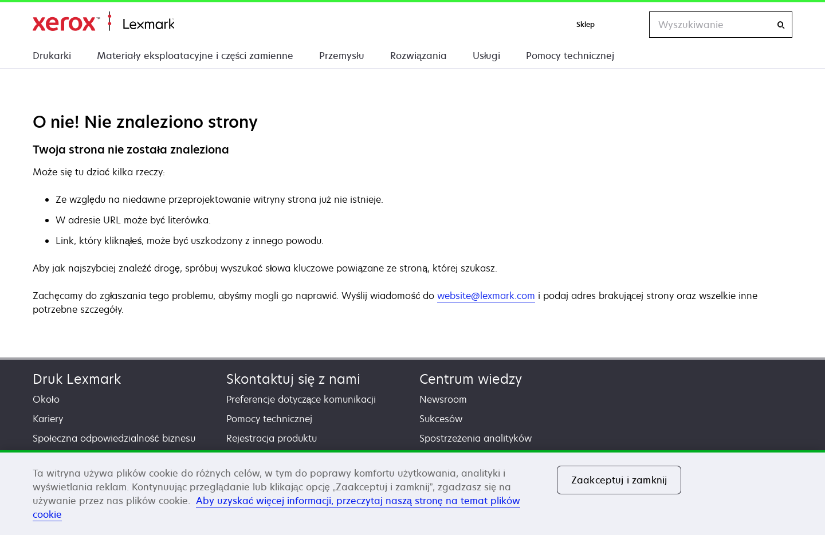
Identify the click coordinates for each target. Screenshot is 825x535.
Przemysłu (341, 55)
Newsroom (443, 399)
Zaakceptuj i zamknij (619, 480)
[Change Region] (628, 24)
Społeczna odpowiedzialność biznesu (114, 438)
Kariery (48, 418)
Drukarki (52, 55)
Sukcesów (440, 418)
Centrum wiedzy (470, 379)
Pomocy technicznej (570, 55)
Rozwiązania (418, 55)
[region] (412, 492)
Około (46, 399)
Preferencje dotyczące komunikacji (301, 399)
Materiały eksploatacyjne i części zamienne (195, 55)
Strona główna (103, 21)
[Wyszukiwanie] (780, 25)
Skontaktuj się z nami (293, 379)
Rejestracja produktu (271, 438)
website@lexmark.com (486, 295)
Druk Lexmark (77, 379)
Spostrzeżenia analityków (475, 438)
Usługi (487, 55)
